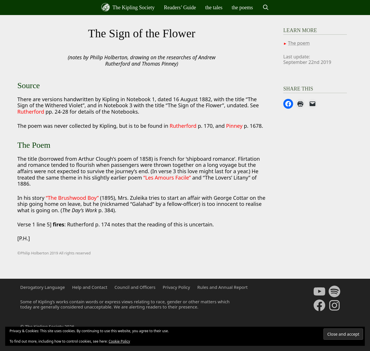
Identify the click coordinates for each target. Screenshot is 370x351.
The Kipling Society (128, 7)
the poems (242, 7)
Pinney (234, 125)
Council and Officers (135, 287)
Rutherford (31, 111)
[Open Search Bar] (265, 7)
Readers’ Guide (180, 7)
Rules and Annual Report (222, 287)
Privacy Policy (176, 287)
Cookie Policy (119, 341)
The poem (299, 43)
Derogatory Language (42, 287)
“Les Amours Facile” (167, 177)
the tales (213, 7)
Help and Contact (89, 287)
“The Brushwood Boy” (72, 197)
